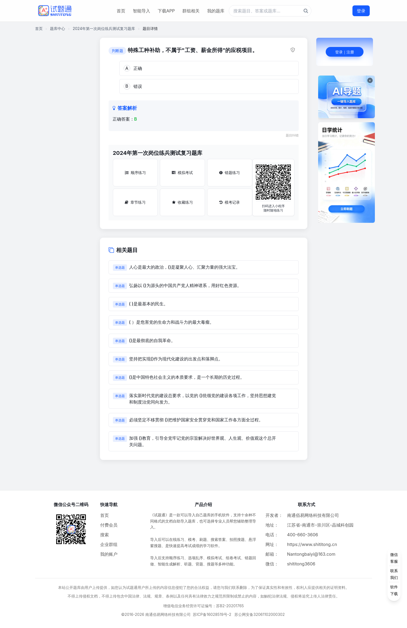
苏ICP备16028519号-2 (212, 614)
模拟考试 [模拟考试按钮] (182, 172)
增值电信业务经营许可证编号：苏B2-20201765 (203, 605)
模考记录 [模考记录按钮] (229, 202)
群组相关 (191, 10)
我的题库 (215, 10)
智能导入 (141, 10)
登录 (361, 10)
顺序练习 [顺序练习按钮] (135, 172)
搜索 (104, 534)
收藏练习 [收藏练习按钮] (182, 202)
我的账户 (108, 554)
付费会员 (108, 525)
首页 (121, 10)
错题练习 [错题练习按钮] (229, 172)
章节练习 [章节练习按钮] (135, 202)
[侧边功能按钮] (394, 574)
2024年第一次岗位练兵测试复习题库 (104, 28)
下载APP (166, 10)
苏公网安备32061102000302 (259, 614)
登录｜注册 (344, 52)
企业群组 (108, 544)
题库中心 (57, 28)
